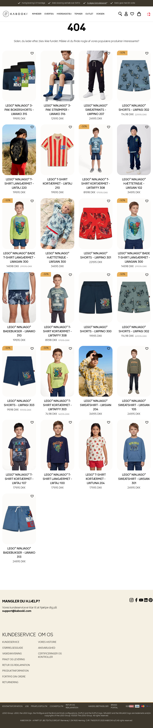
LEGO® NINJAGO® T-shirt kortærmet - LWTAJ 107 (19, 481)
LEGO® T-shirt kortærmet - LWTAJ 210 (57, 186)
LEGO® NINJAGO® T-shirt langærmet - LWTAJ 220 (19, 186)
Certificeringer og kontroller (50, 655)
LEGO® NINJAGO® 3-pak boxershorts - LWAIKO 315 (19, 112)
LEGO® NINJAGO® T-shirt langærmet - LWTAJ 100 (57, 481)
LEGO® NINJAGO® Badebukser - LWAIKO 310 (19, 334)
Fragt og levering (13, 659)
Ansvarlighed (46, 648)
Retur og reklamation (16, 665)
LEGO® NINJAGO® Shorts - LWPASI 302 (134, 110)
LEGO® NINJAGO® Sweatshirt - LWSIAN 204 (95, 407)
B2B (127, 706)
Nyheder (36, 14)
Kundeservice (10, 642)
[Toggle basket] (139, 14)
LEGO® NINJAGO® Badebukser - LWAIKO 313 (19, 555)
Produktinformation (15, 671)
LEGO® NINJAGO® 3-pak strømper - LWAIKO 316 (57, 112)
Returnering (10, 682)
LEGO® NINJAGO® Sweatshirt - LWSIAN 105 (134, 407)
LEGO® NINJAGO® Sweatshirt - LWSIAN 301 (134, 481)
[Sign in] (126, 14)
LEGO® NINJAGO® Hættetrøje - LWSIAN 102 (134, 186)
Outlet (89, 14)
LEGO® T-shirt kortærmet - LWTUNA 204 (96, 481)
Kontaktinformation (12, 706)
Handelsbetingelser (98, 706)
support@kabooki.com (16, 611)
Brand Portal (114, 706)
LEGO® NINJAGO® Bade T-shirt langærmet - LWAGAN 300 (19, 260)
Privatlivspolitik (39, 706)
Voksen (100, 14)
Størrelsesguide (12, 648)
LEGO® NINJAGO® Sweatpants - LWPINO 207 (96, 112)
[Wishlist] (132, 14)
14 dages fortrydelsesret (97, 3)
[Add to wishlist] (32, 53)
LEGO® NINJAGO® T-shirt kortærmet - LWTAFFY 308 (95, 186)
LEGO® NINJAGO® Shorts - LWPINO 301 (95, 258)
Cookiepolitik (56, 706)
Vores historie (47, 642)
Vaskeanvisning (12, 654)
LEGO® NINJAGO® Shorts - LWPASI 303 (19, 405)
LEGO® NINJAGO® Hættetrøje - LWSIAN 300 (57, 260)
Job (27, 706)
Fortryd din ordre (14, 677)
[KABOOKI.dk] (15, 14)
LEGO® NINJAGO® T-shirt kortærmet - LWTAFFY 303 (57, 407)
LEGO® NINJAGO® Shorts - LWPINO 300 (95, 332)
